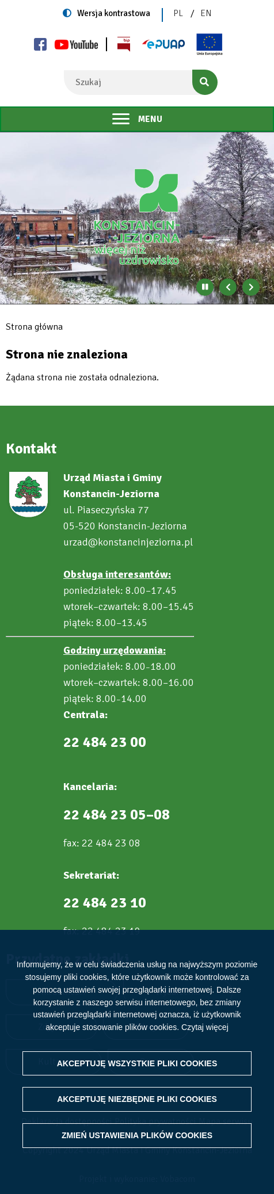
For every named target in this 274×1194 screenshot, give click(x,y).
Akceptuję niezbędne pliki (137, 1111)
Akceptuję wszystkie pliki (137, 1075)
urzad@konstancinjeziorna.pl (128, 542)
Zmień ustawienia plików (137, 1148)
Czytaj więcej (205, 1039)
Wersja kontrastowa (113, 13)
